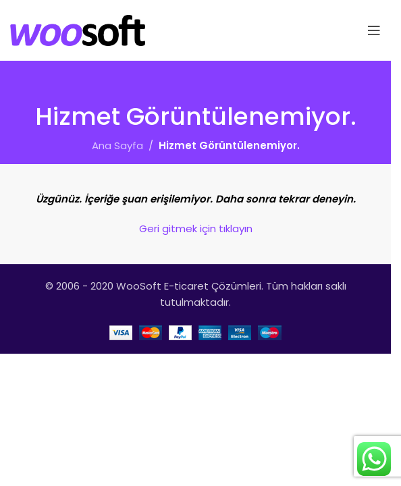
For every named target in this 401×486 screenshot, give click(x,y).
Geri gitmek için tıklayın (195, 228)
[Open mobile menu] (373, 30)
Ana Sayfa (117, 145)
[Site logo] (77, 29)
